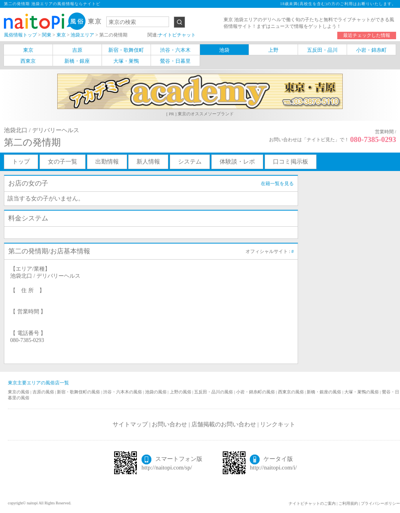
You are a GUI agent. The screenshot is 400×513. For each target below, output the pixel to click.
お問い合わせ (169, 424)
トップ (21, 161)
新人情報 (148, 161)
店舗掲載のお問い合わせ (223, 424)
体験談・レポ (237, 161)
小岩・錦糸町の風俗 (256, 391)
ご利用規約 (348, 503)
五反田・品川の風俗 (214, 391)
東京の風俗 (19, 391)
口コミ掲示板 (290, 161)
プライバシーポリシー (380, 503)
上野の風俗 (181, 391)
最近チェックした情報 (366, 35)
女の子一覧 (62, 161)
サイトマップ (130, 424)
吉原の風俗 (44, 391)
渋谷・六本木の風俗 (123, 391)
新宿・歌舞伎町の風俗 (79, 391)
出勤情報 (107, 161)
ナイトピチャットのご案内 (312, 503)
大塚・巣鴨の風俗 (362, 391)
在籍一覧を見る (277, 183)
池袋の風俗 (156, 391)
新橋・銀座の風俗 (324, 391)
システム (190, 161)
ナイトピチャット (177, 35)
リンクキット (277, 424)
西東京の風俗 (291, 391)
